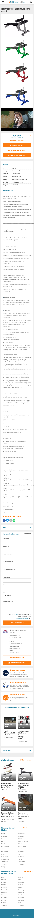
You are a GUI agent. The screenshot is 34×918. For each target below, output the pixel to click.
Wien (19, 902)
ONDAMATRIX (5, 851)
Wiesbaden (4, 905)
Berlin (3, 877)
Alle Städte (27, 871)
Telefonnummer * (8, 561)
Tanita (20, 859)
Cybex (3, 839)
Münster (3, 900)
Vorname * (6, 538)
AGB (17, 614)
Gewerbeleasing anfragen (16, 155)
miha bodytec (22, 846)
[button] (31, 2)
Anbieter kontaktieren (17, 150)
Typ (4, 592)
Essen (20, 887)
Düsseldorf (4, 887)
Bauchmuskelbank (17, 171)
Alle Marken (27, 828)
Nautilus (20, 849)
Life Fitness (21, 844)
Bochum (3, 879)
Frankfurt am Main (6, 890)
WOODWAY (21, 864)
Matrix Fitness (5, 846)
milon (2, 849)
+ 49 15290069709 (17, 145)
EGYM (20, 839)
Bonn (19, 879)
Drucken (7, 516)
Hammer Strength (17, 176)
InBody (3, 844)
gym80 (3, 841)
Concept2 (21, 836)
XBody (3, 867)
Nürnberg (21, 900)
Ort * (4, 585)
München (21, 897)
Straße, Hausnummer (9, 569)
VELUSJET (4, 864)
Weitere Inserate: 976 (17, 657)
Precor (3, 854)
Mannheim (4, 897)
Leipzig (20, 895)
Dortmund (21, 882)
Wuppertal (21, 905)
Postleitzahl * (7, 577)
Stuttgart (4, 902)
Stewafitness (5, 859)
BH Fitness (21, 833)
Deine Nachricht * (8, 601)
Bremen (3, 882)
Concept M (4, 836)
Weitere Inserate (25, 760)
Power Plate (21, 851)
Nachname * (6, 546)
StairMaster (4, 856)
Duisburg (20, 884)
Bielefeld (20, 877)
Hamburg (21, 890)
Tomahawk (21, 861)
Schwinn (20, 854)
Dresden (3, 884)
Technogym (4, 861)
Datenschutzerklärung (22, 618)
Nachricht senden (16, 622)
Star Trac (20, 856)
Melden (17, 516)
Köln (2, 895)
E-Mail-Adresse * (7, 554)
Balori (3, 833)
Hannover (4, 892)
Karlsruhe (21, 892)
